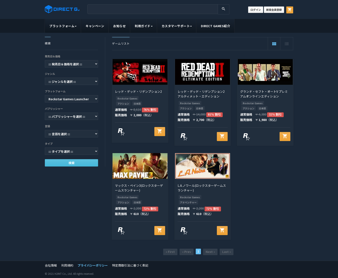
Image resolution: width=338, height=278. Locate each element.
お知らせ (119, 26)
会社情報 (51, 265)
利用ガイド (144, 26)
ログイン (255, 9)
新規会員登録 (274, 9)
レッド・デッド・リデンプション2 (138, 91)
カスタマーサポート (177, 26)
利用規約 (67, 265)
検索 (72, 163)
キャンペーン (95, 26)
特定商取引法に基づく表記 (130, 265)
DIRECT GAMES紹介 (215, 26)
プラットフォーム (63, 26)
